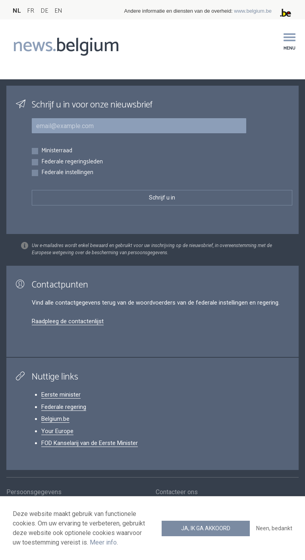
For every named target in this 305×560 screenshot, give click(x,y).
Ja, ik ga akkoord (205, 528)
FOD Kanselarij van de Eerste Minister (89, 443)
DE (44, 11)
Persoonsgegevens (34, 495)
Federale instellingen (67, 172)
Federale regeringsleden (72, 162)
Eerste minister (61, 394)
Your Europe (57, 431)
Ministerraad (56, 150)
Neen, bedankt (274, 528)
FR (30, 11)
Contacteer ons (177, 495)
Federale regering (63, 406)
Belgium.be (55, 418)
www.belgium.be (253, 11)
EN (58, 11)
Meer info (103, 542)
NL (17, 11)
